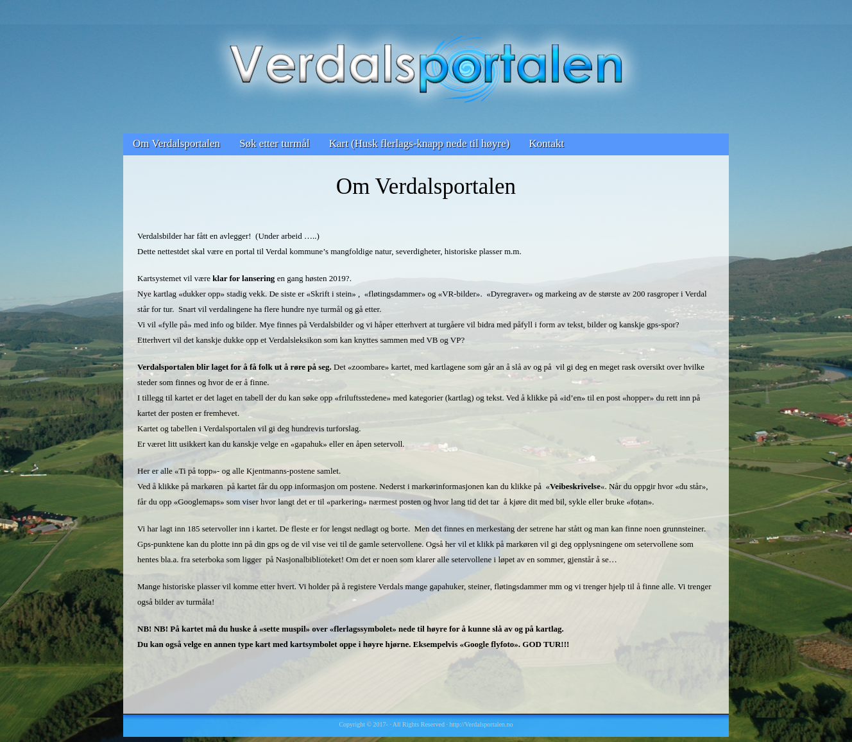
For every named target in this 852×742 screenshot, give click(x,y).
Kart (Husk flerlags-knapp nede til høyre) (419, 143)
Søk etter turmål (274, 143)
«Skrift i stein (329, 293)
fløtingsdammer (394, 293)
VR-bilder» (461, 293)
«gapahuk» (309, 444)
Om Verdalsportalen (176, 143)
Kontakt (546, 143)
